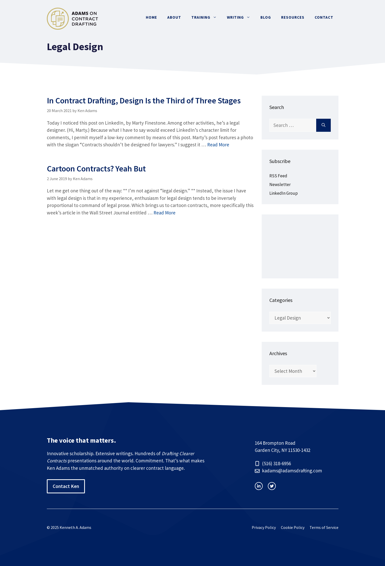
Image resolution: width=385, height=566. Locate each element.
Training (206, 17)
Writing (241, 17)
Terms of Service (324, 527)
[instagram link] (259, 486)
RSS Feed (278, 176)
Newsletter (280, 184)
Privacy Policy (264, 527)
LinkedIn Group (283, 193)
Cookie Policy (292, 527)
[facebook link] (272, 486)
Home (151, 17)
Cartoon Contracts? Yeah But (96, 169)
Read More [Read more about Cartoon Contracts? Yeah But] (164, 213)
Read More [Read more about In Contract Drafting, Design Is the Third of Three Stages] (218, 145)
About (174, 17)
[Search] (323, 125)
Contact (324, 17)
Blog (265, 17)
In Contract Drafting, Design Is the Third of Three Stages (144, 100)
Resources (292, 17)
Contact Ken (66, 486)
